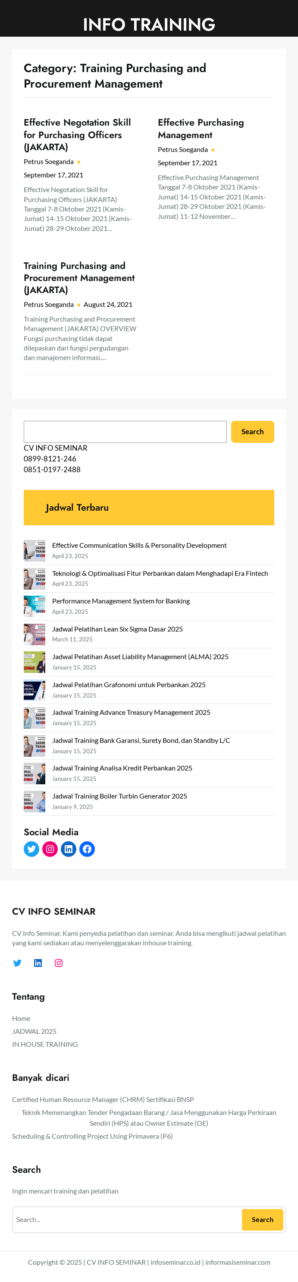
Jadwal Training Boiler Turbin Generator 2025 (119, 796)
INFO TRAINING (149, 24)
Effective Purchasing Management (201, 129)
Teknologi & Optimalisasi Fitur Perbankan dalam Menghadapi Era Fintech (160, 573)
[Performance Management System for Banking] (34, 608)
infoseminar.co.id (176, 1262)
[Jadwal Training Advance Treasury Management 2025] (34, 719)
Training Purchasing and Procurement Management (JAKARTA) (79, 278)
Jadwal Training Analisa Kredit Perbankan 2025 (122, 768)
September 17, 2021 (53, 175)
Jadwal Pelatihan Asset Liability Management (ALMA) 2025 (140, 656)
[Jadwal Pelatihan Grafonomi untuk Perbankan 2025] (34, 691)
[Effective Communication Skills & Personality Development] (34, 552)
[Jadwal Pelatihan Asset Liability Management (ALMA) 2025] (34, 663)
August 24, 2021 (108, 304)
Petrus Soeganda (49, 161)
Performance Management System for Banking (121, 601)
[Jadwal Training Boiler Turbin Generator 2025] (34, 803)
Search (253, 431)
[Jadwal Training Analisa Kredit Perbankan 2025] (34, 775)
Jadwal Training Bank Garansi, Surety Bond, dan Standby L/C (141, 740)
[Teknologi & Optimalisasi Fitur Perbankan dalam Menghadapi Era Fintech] (34, 580)
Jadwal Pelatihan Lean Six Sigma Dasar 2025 (117, 629)
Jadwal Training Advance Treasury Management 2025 (131, 712)
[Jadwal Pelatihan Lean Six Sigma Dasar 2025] (34, 636)
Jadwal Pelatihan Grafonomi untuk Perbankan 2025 (129, 684)
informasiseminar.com (237, 1262)
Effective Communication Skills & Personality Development (139, 545)
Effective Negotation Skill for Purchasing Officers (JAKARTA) (77, 135)
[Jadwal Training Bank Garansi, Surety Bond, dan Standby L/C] (34, 747)
